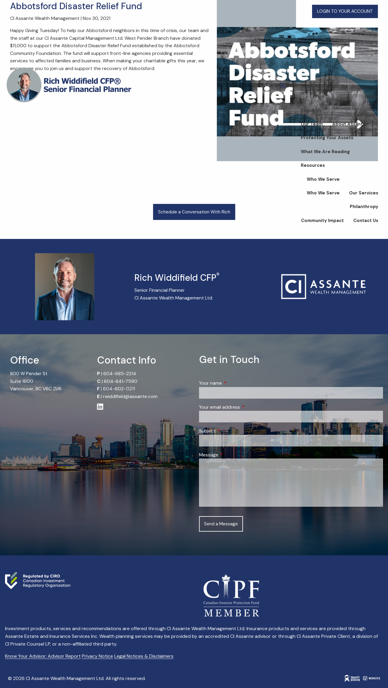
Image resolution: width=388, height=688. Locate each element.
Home (371, 96)
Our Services (363, 193)
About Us (311, 110)
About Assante (349, 124)
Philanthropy (364, 207)
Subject (230, 431)
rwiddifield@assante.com (130, 396)
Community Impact (322, 220)
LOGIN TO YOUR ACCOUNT (345, 11)
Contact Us (365, 220)
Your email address (242, 407)
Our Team (312, 124)
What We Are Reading (325, 152)
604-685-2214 (119, 373)
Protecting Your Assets (327, 138)
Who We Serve (323, 179)
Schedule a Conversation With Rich (194, 212)
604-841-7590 (120, 381)
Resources (313, 165)
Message (231, 455)
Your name (233, 383)
